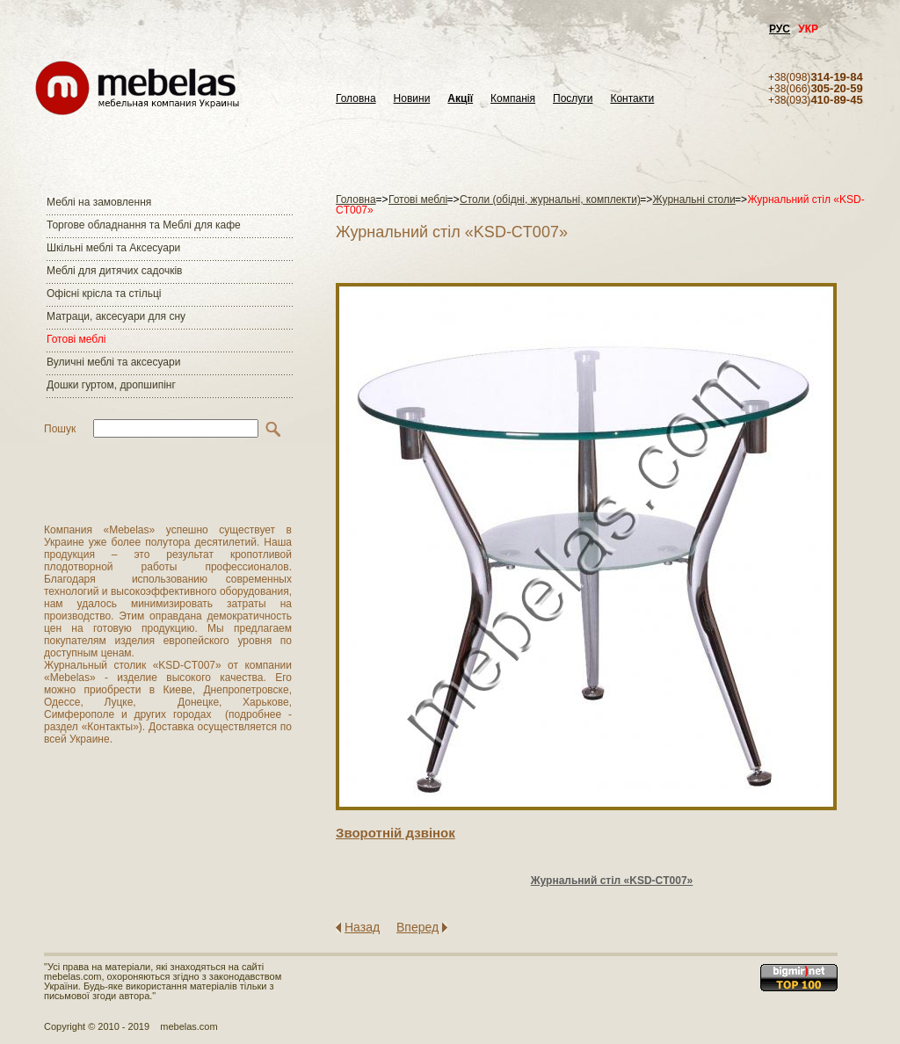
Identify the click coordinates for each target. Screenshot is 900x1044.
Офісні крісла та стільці (104, 293)
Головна (356, 99)
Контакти (632, 99)
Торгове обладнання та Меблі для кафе (144, 225)
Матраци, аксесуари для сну (116, 316)
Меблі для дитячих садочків (114, 271)
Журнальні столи (694, 199)
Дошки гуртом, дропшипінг (111, 385)
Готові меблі (76, 339)
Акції (460, 99)
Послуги (572, 99)
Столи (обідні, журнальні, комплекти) (550, 199)
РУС (779, 29)
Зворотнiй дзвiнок (395, 832)
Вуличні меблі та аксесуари (113, 362)
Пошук (60, 429)
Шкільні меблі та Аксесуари (113, 248)
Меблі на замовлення (99, 202)
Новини (412, 99)
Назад (362, 927)
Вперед (417, 927)
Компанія (512, 99)
